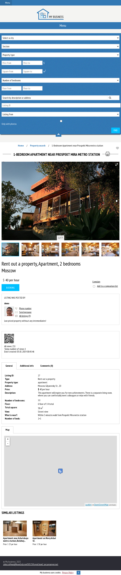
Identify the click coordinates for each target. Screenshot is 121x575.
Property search (37, 145)
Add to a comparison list (107, 286)
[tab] (9, 365)
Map (7, 429)
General (9, 365)
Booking (10, 287)
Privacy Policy (67, 572)
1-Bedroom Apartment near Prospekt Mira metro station (77, 145)
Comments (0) (46, 365)
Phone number (25, 308)
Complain (96, 281)
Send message (25, 312)
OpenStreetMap (101, 504)
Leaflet (88, 504)
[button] (116, 164)
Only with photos (9, 123)
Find (116, 130)
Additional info (27, 365)
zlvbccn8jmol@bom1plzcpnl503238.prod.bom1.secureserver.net (30, 564)
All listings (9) (25, 315)
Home (21, 145)
